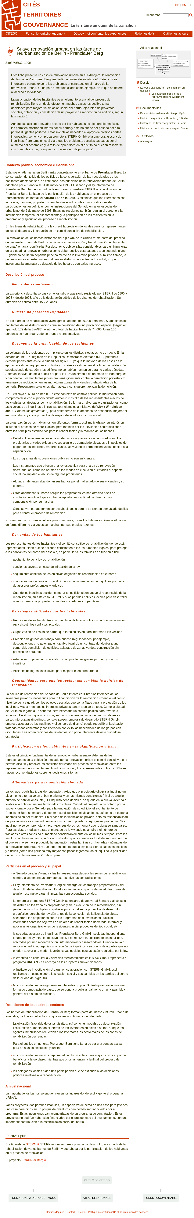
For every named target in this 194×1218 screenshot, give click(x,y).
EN (177, 4)
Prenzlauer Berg (32, 1160)
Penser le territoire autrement (45, 33)
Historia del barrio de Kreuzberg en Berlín (164, 128)
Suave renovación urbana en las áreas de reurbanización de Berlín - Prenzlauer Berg (163, 69)
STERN (31, 1144)
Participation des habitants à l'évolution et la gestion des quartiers (169, 56)
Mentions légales (55, 1212)
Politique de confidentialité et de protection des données (118, 1212)
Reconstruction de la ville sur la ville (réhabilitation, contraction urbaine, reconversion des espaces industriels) (145, 63)
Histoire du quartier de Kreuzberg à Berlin (164, 118)
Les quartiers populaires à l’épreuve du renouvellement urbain (168, 96)
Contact (71, 1212)
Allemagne (146, 141)
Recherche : (154, 15)
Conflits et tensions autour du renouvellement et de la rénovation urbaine (181, 63)
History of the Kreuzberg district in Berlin (163, 123)
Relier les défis (145, 33)
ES (184, 4)
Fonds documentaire (161, 1197)
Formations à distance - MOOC (33, 1197)
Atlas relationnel (97, 1197)
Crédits (81, 1212)
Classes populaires (156, 55)
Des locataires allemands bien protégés (162, 113)
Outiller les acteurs (175, 33)
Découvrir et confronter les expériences (100, 33)
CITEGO (11, 33)
